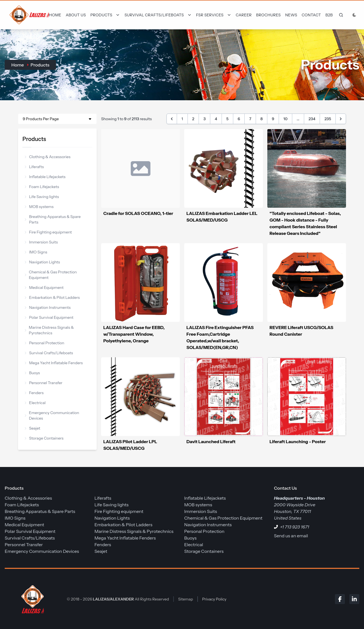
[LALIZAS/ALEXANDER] (31, 599)
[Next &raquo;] (340, 119)
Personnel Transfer (43, 382)
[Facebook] (340, 599)
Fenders (34, 392)
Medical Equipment (44, 287)
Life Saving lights (42, 196)
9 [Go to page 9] (273, 118)
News (291, 14)
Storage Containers (44, 438)
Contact (311, 14)
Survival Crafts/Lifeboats (49, 352)
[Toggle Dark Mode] (354, 15)
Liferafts (34, 166)
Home (55, 14)
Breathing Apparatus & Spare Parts (53, 219)
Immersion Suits (41, 242)
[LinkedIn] (354, 599)
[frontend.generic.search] (340, 15)
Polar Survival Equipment (49, 317)
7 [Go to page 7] (250, 118)
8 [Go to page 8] (261, 118)
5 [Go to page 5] (227, 118)
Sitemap (185, 599)
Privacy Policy (214, 599)
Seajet (32, 428)
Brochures (268, 14)
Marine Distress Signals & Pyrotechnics (49, 330)
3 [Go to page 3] (204, 118)
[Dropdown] (105, 15)
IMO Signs (36, 252)
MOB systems (39, 206)
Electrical (35, 402)
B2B (329, 14)
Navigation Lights (42, 262)
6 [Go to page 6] (239, 118)
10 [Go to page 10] (285, 118)
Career (244, 14)
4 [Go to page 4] (216, 118)
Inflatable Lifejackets (45, 176)
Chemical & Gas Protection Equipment (51, 274)
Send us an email (291, 535)
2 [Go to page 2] (193, 118)
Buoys (32, 372)
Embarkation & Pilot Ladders (52, 297)
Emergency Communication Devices (52, 415)
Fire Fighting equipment (48, 232)
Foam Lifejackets (42, 186)
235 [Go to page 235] (327, 118)
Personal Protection (44, 342)
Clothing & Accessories (47, 156)
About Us (76, 14)
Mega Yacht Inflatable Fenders (54, 362)
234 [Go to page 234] (312, 118)
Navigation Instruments (48, 307)
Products (39, 65)
